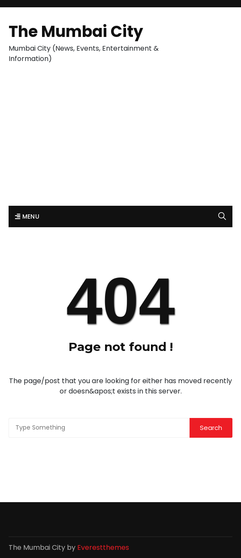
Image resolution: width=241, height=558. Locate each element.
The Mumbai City (76, 32)
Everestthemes (103, 547)
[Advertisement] (120, 141)
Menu (27, 216)
